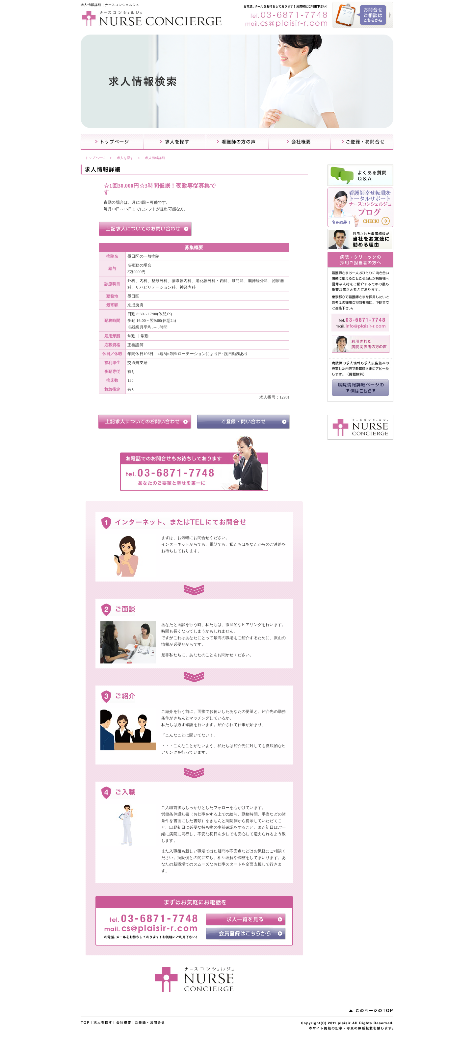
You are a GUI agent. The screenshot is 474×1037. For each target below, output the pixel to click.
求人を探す (125, 158)
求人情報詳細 (155, 158)
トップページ (95, 158)
